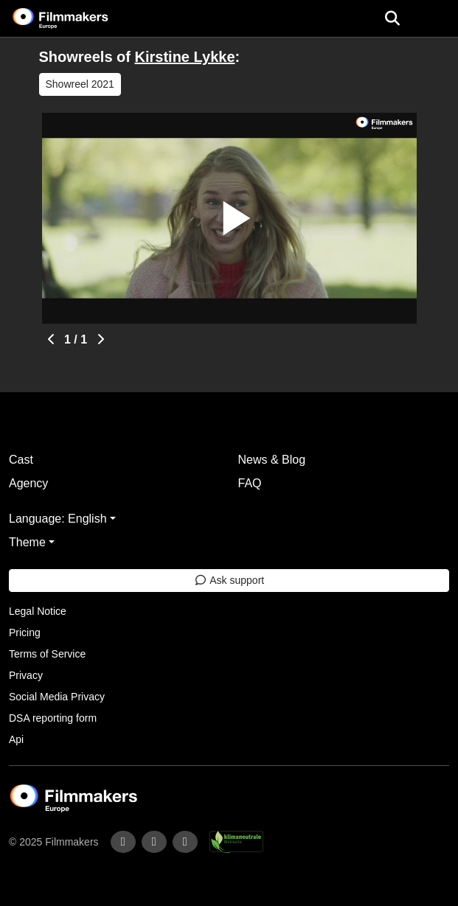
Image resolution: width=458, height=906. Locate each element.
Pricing (25, 632)
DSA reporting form (53, 718)
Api (16, 739)
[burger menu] (436, 19)
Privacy (26, 675)
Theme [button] (27, 542)
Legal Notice (37, 611)
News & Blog (272, 459)
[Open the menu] (392, 18)
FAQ (250, 483)
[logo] (78, 18)
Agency (28, 483)
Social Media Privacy (57, 697)
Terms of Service (47, 654)
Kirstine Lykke (185, 57)
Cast (21, 459)
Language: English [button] (58, 518)
